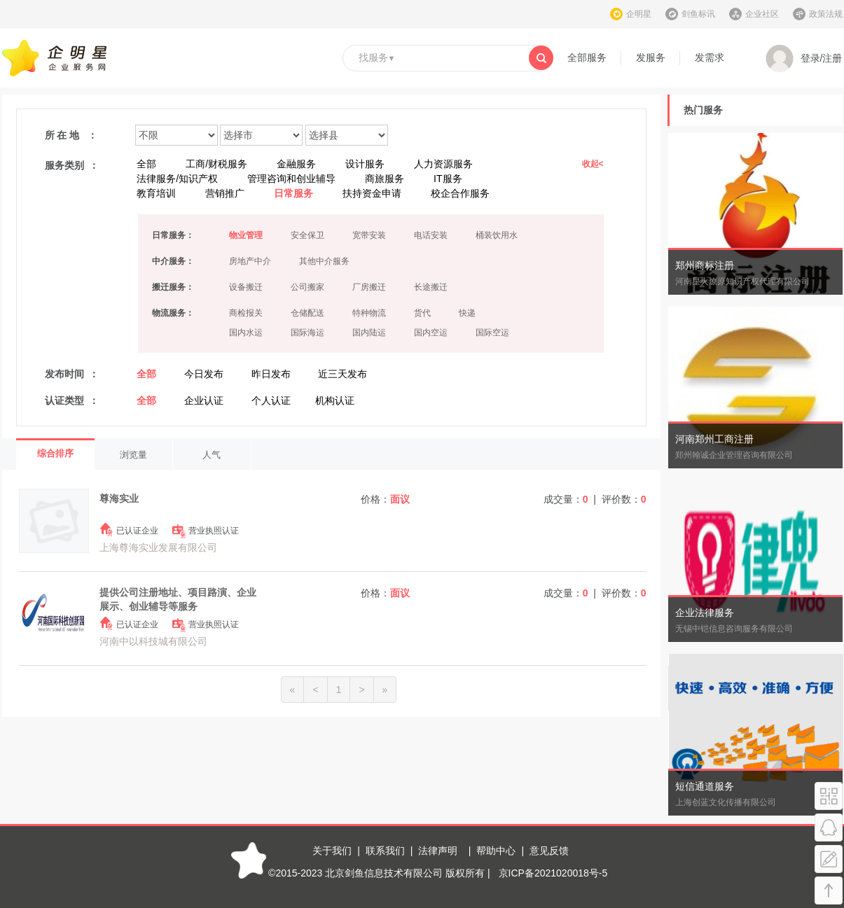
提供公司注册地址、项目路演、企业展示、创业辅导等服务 (177, 599)
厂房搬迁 (369, 287)
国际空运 (492, 332)
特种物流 (369, 313)
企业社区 (762, 14)
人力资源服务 (443, 163)
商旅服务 (384, 178)
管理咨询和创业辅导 (291, 178)
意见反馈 (549, 850)
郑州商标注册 (704, 265)
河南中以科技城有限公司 (153, 641)
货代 (422, 313)
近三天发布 (342, 373)
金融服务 (296, 163)
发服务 (650, 57)
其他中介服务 (324, 261)
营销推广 (224, 193)
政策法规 (826, 14)
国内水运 (246, 332)
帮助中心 (496, 850)
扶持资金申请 (372, 193)
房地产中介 (250, 261)
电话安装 (431, 235)
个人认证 (271, 400)
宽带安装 (369, 235)
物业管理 (246, 235)
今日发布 (203, 373)
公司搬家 (307, 287)
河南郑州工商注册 (714, 439)
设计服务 (365, 163)
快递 (467, 313)
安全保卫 (307, 235)
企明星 (638, 14)
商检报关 (246, 313)
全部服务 (587, 57)
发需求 (709, 57)
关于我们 (332, 850)
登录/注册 (804, 59)
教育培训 (156, 193)
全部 (146, 163)
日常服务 (293, 193)
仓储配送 (307, 313)
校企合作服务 (460, 193)
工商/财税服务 (216, 163)
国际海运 (307, 332)
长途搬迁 (431, 287)
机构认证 (334, 400)
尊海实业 (119, 498)
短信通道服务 (704, 786)
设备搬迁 (246, 287)
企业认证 (203, 400)
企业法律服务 (704, 612)
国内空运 (431, 332)
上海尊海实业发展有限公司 (158, 547)
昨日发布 (271, 373)
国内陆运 (369, 332)
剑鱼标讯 (698, 14)
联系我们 (385, 850)
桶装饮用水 (497, 235)
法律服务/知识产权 (177, 178)
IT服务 (448, 178)
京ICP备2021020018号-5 (553, 873)
